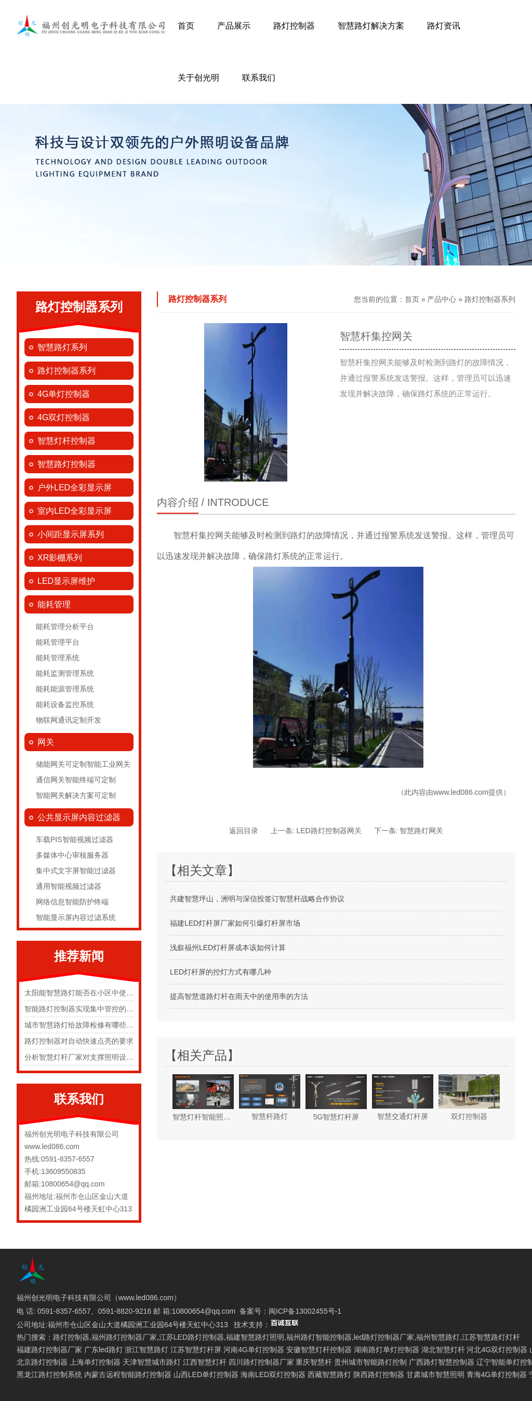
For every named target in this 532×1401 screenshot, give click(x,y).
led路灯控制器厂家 (384, 1337)
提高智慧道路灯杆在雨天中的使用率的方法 (239, 996)
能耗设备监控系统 (65, 704)
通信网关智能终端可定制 (76, 780)
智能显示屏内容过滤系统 (76, 917)
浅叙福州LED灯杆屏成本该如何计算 (228, 947)
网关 (45, 742)
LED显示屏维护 (66, 581)
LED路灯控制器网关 (328, 830)
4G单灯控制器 (63, 394)
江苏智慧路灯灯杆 (491, 1337)
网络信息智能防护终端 (72, 902)
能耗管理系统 (57, 657)
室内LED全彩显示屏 (74, 510)
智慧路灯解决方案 (371, 25)
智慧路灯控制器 (66, 464)
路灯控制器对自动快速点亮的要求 (79, 1041)
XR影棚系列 (59, 557)
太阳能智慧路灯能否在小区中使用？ (82, 993)
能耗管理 (54, 604)
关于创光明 (198, 77)
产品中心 (441, 299)
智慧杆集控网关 (203, 535)
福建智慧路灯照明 (255, 1337)
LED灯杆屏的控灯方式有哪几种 (220, 972)
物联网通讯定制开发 (68, 720)
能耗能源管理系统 (65, 689)
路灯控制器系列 (66, 370)
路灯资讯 (443, 25)
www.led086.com (460, 792)
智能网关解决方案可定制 (76, 795)
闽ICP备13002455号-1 (305, 1311)
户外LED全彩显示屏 (74, 487)
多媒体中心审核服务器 (72, 855)
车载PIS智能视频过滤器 (74, 839)
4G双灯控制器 (63, 417)
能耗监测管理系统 (65, 673)
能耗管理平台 (57, 642)
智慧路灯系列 (62, 347)
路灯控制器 (294, 25)
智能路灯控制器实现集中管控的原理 (82, 1009)
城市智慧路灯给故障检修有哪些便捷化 (86, 1025)
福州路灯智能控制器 (319, 1337)
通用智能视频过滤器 (68, 886)
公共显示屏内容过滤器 (79, 817)
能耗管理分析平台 (65, 626)
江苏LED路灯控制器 (191, 1337)
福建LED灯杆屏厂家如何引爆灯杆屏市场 (235, 923)
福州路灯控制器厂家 (124, 1337)
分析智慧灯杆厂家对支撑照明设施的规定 (89, 1057)
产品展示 (233, 25)
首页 (186, 25)
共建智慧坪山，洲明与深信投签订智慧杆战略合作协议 (257, 899)
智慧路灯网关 (421, 830)
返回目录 (243, 830)
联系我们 (258, 77)
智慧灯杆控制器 (66, 440)
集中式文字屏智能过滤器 (76, 870)
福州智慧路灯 (438, 1337)
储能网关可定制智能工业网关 (83, 764)
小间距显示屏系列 (70, 534)
